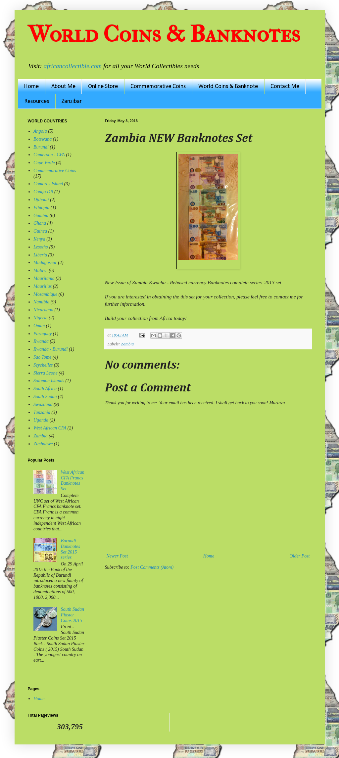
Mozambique (45, 294)
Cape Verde (44, 162)
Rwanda (41, 341)
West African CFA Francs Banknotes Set (72, 480)
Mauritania (44, 278)
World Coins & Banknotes (164, 34)
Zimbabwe (43, 443)
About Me (63, 86)
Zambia (127, 344)
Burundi (41, 147)
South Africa (45, 388)
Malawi (40, 270)
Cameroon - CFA (49, 154)
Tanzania (41, 412)
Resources (36, 101)
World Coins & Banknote (228, 86)
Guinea (40, 231)
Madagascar (45, 262)
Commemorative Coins (158, 86)
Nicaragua (43, 309)
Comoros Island (48, 183)
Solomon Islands (48, 380)
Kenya (39, 239)
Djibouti (41, 199)
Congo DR (43, 191)
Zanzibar (72, 101)
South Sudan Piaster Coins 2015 (72, 615)
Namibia (41, 301)
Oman (39, 325)
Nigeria (40, 317)
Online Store (103, 86)
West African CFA (49, 427)
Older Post (299, 556)
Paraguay (42, 333)
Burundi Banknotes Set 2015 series (70, 549)
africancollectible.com (72, 66)
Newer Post (117, 556)
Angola (40, 131)
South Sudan (45, 396)
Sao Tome (42, 357)
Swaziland (43, 404)
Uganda (40, 420)
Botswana (42, 139)
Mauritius (42, 286)
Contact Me (284, 86)
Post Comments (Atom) (151, 567)
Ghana (39, 223)
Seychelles (43, 365)
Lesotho (40, 247)
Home (31, 86)
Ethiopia (41, 207)
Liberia (40, 254)
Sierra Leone (45, 373)
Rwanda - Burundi (50, 349)
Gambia (40, 215)
